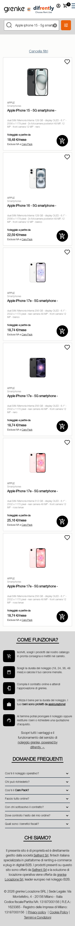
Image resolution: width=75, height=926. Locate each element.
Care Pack (27, 144)
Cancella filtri (38, 51)
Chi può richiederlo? (17, 781)
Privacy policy (37, 912)
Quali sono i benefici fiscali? (22, 823)
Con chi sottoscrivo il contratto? (24, 807)
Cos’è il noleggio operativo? (22, 773)
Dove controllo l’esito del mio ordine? (27, 815)
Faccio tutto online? (17, 798)
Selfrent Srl (41, 855)
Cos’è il (17, 790)
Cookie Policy (59, 912)
